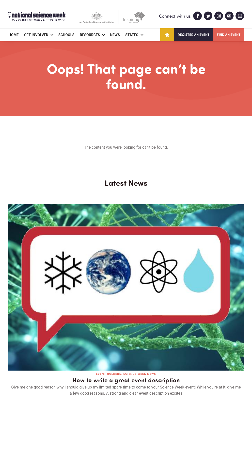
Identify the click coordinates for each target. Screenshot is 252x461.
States (131, 35)
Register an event (193, 34)
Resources (90, 35)
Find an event (228, 34)
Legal (62, 445)
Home (14, 35)
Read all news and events (126, 343)
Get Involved (36, 35)
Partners (38, 429)
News (115, 35)
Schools (66, 35)
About (13, 429)
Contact (65, 429)
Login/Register (97, 429)
